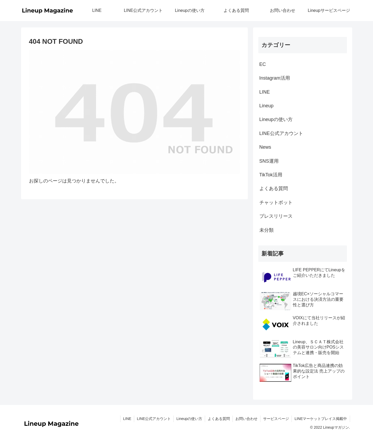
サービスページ (276, 419)
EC (262, 64)
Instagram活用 (274, 78)
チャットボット (276, 202)
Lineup (266, 105)
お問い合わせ (246, 419)
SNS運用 (269, 161)
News (265, 147)
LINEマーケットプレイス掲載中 (320, 419)
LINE (264, 92)
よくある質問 (273, 188)
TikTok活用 (270, 174)
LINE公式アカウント (281, 133)
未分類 (266, 230)
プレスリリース (276, 216)
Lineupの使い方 (276, 119)
